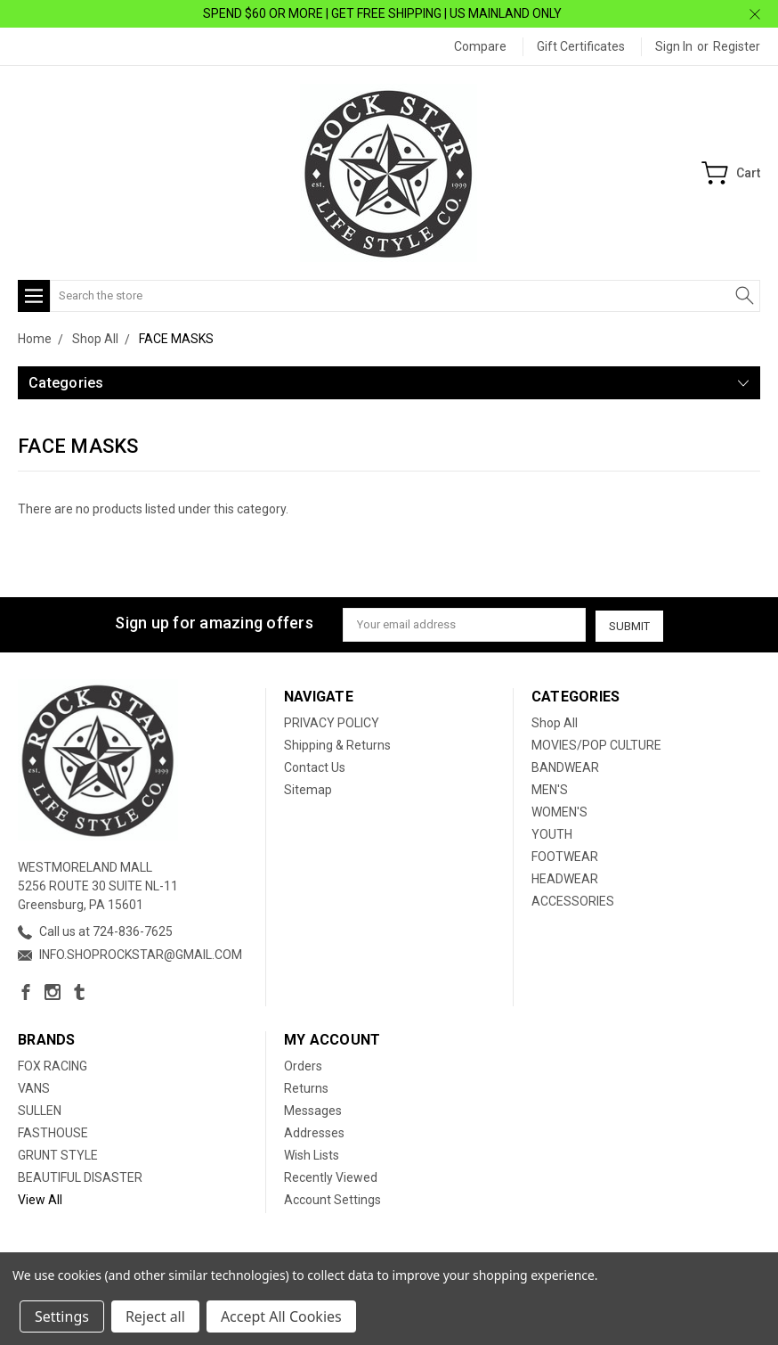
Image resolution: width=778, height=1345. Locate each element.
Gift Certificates (581, 46)
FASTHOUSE (53, 1132)
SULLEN (39, 1110)
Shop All (554, 722)
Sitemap (308, 789)
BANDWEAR (565, 766)
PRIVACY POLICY (331, 722)
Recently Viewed (330, 1176)
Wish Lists (311, 1154)
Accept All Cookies (281, 1316)
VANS (34, 1087)
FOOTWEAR (564, 856)
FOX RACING (52, 1065)
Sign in (674, 46)
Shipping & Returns (337, 744)
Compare (480, 46)
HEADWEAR (564, 878)
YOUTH (551, 833)
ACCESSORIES (572, 900)
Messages (313, 1110)
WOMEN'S (559, 811)
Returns (306, 1087)
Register (736, 46)
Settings (62, 1316)
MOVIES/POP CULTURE (596, 744)
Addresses (314, 1132)
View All (40, 1199)
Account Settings (332, 1199)
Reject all (155, 1316)
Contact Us (314, 766)
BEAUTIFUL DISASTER (80, 1176)
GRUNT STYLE (58, 1154)
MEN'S (549, 789)
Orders (303, 1065)
